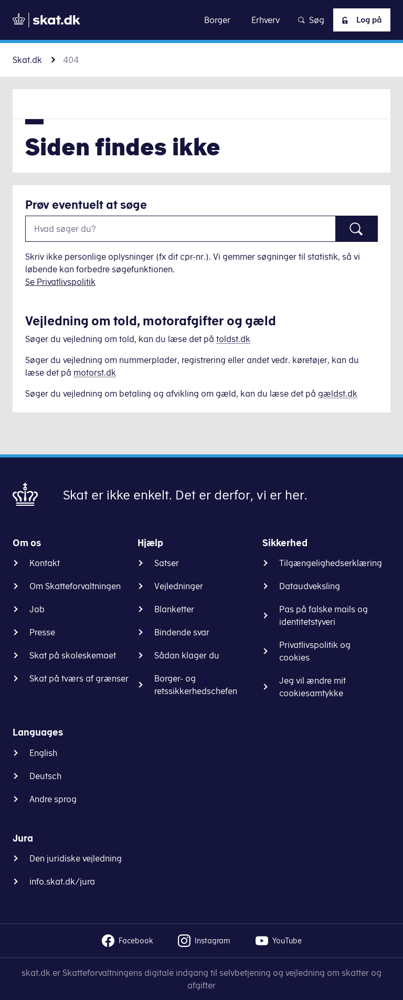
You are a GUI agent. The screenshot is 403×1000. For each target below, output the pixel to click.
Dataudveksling (309, 586)
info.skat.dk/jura (62, 881)
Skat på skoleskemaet (72, 655)
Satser (166, 563)
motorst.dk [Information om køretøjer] (94, 372)
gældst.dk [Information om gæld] (337, 393)
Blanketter (174, 609)
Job (37, 609)
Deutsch (45, 776)
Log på (358, 20)
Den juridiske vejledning (75, 858)
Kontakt (44, 563)
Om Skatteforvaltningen (75, 586)
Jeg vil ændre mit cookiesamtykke (312, 687)
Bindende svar (181, 632)
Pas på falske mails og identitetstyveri (323, 615)
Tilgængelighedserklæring (330, 563)
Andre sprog (53, 799)
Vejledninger (178, 586)
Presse (42, 632)
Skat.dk (27, 60)
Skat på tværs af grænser (79, 678)
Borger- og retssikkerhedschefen (195, 685)
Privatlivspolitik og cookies (315, 651)
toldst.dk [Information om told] (233, 339)
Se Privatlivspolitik (60, 281)
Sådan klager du (186, 655)
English (43, 753)
